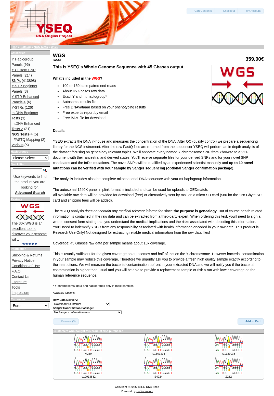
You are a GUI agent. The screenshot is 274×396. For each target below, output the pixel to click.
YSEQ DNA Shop (148, 386)
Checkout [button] (226, 11)
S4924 (158, 376)
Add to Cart (251, 321)
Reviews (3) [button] (66, 321)
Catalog (25, 46)
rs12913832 (88, 376)
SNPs (16, 81)
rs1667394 (158, 353)
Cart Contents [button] (201, 11)
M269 (88, 353)
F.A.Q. (17, 271)
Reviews (16, 199)
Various (17, 145)
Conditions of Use (26, 266)
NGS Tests (41, 46)
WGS (54, 46)
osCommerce (144, 391)
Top (14, 46)
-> (22, 134)
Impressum (20, 293)
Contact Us (20, 277)
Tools (16, 287)
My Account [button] (250, 11)
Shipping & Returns (27, 255)
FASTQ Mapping (27, 140)
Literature (19, 282)
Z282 (228, 376)
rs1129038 (228, 353)
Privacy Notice (23, 260)
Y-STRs (18, 107)
